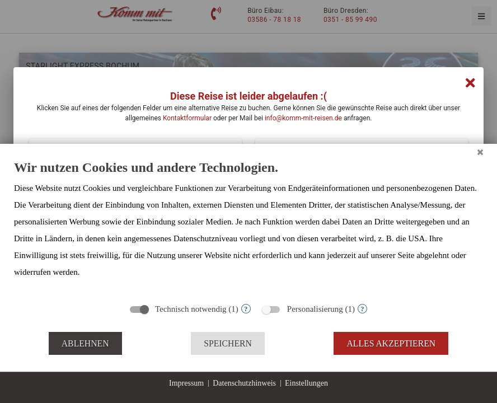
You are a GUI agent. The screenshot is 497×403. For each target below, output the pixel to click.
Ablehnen (85, 343)
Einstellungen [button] (306, 383)
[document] (248, 228)
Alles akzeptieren (390, 343)
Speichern (228, 343)
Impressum (186, 383)
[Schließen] (480, 152)
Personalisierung (315, 308)
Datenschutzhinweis (244, 383)
